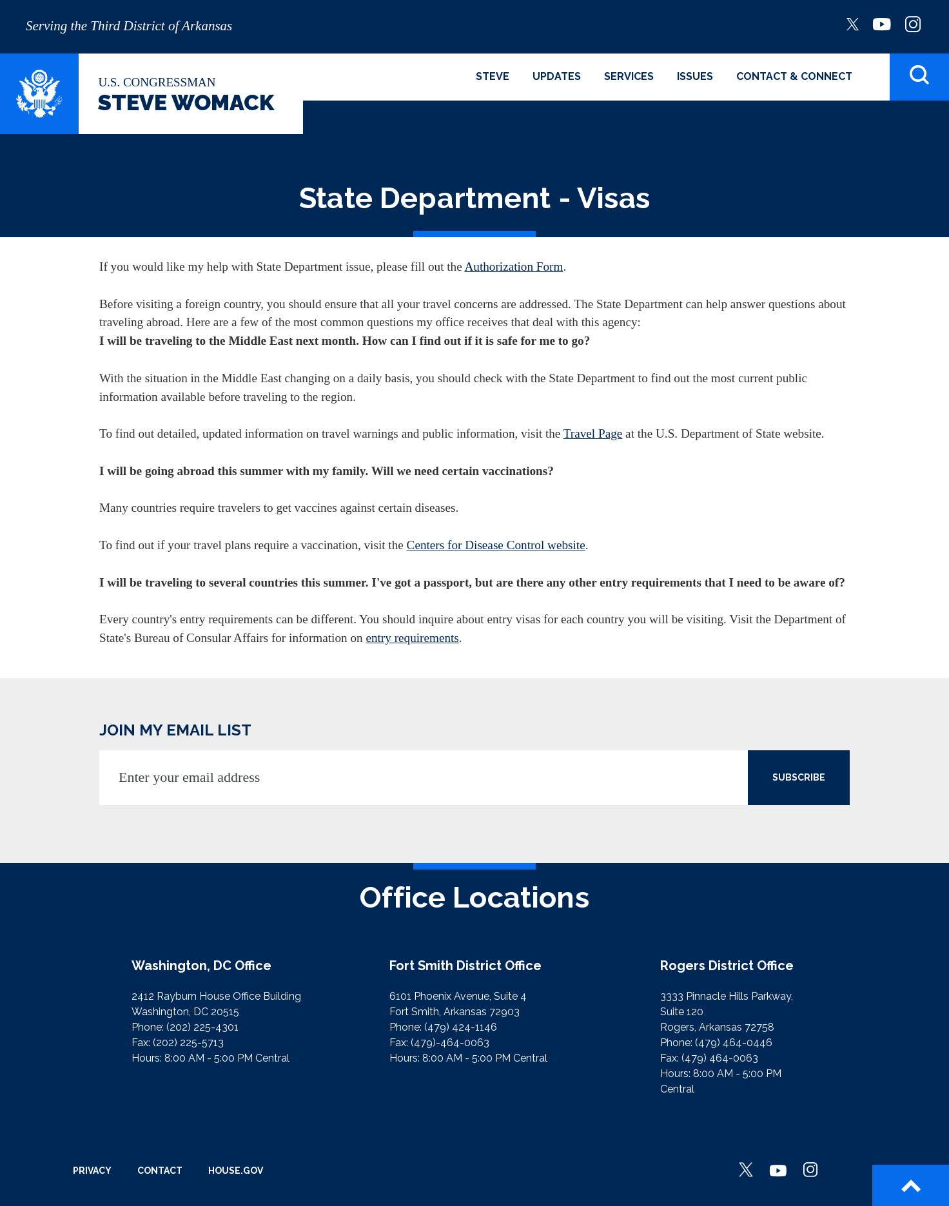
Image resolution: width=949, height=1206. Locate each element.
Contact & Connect (794, 76)
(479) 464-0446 (733, 1042)
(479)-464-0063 (450, 1042)
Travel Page (593, 433)
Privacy (92, 1170)
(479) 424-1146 (460, 1027)
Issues (695, 76)
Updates (557, 76)
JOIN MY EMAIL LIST (175, 730)
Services (629, 76)
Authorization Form (513, 266)
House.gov (235, 1170)
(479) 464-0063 (719, 1058)
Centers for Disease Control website (496, 545)
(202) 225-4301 (202, 1027)
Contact (159, 1170)
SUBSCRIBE (798, 777)
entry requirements (412, 638)
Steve (492, 76)
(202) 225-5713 (188, 1042)
